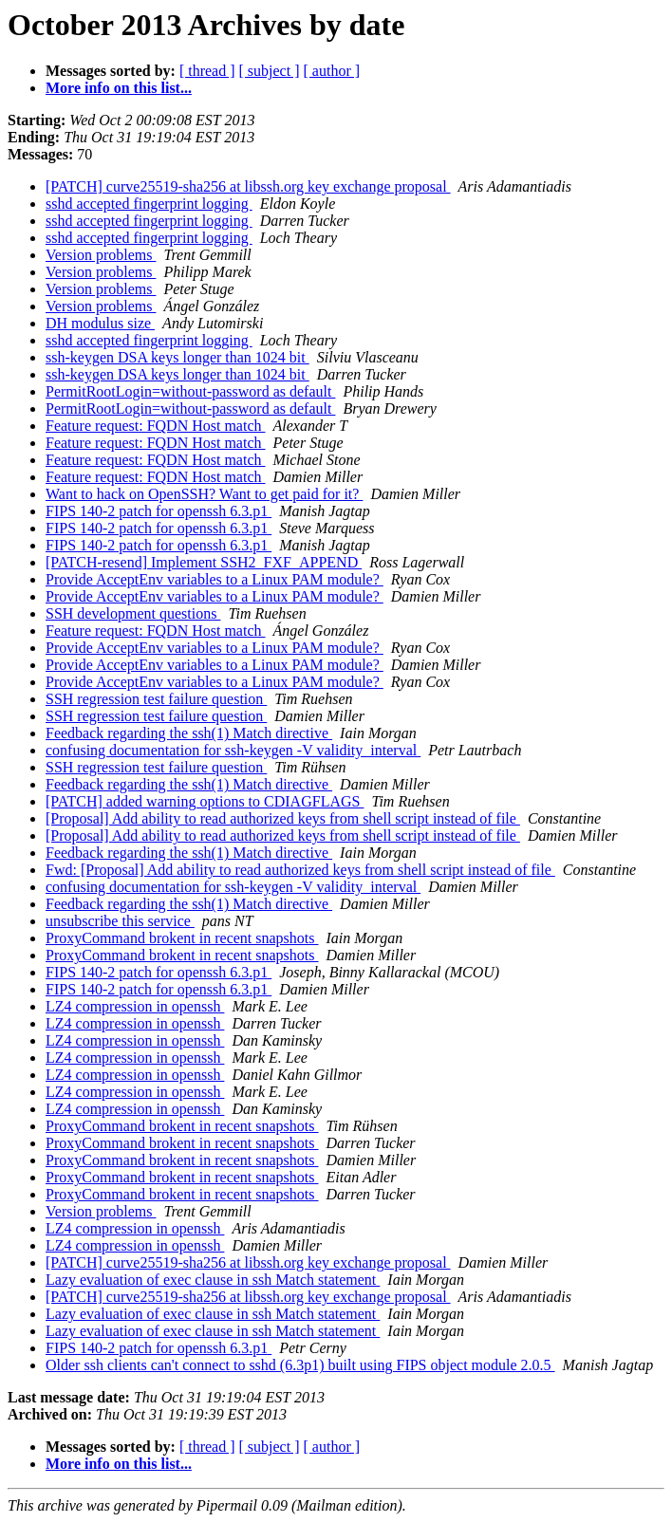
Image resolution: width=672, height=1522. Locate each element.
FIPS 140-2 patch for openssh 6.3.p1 (158, 511)
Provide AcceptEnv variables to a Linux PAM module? (214, 579)
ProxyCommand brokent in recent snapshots (182, 938)
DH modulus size (100, 323)
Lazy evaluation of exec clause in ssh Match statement (213, 1279)
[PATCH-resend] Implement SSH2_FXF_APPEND (204, 562)
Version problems (101, 255)
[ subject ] (269, 71)
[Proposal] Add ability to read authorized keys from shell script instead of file (283, 818)
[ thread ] (207, 71)
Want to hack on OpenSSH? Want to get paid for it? (204, 494)
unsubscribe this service (120, 921)
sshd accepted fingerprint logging (149, 203)
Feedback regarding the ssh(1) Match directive (189, 733)
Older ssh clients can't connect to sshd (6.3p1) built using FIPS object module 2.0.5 (300, 1365)
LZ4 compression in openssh (135, 1006)
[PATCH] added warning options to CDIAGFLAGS (205, 801)
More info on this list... (119, 88)
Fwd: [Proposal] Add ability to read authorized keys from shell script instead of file (300, 870)
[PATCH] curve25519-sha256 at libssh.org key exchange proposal (248, 186)
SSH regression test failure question (156, 699)
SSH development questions (133, 613)
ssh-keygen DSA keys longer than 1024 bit (177, 357)
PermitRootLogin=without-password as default (190, 391)
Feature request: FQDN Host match (156, 426)
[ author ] (332, 71)
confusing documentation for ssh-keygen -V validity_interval (233, 750)
